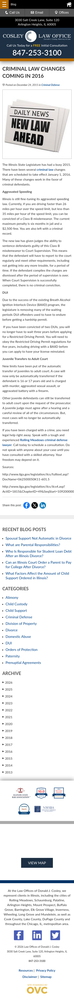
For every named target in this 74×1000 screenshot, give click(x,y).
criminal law (45, 169)
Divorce (12, 630)
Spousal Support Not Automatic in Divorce (38, 538)
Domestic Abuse (18, 636)
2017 (7, 744)
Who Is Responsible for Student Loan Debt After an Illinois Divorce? (39, 553)
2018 (7, 737)
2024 (7, 696)
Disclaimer (29, 976)
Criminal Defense (50, 84)
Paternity (13, 656)
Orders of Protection (21, 649)
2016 (7, 751)
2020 (7, 723)
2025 (7, 689)
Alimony (12, 597)
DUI (9, 643)
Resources (26, 970)
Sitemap (46, 976)
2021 (7, 716)
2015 (7, 758)
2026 (7, 682)
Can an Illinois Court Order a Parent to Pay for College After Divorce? (38, 564)
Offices (62, 12)
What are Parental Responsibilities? (33, 545)
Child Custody (16, 604)
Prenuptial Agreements (23, 662)
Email (37, 12)
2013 (7, 772)
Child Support (16, 610)
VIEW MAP (37, 863)
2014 (7, 765)
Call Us (12, 12)
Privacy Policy (45, 970)
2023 (7, 703)
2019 (7, 730)
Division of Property (21, 623)
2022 (7, 710)
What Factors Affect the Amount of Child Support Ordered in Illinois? (37, 575)
